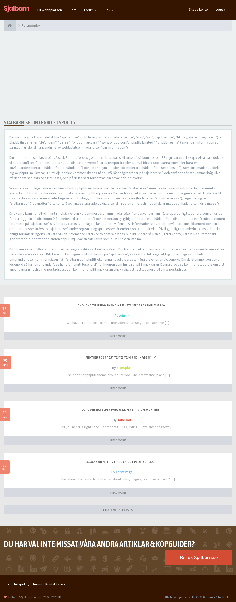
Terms (37, 584)
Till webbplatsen (49, 10)
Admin (124, 315)
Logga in (222, 9)
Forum (90, 10)
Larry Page (124, 472)
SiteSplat (124, 367)
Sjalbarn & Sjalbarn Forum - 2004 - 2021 (32, 597)
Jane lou (124, 420)
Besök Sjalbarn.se (199, 557)
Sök (109, 10)
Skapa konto (198, 9)
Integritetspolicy (16, 584)
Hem (73, 10)
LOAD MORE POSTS (118, 510)
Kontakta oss (55, 584)
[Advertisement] (118, 75)
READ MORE (118, 336)
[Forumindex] (10, 25)
